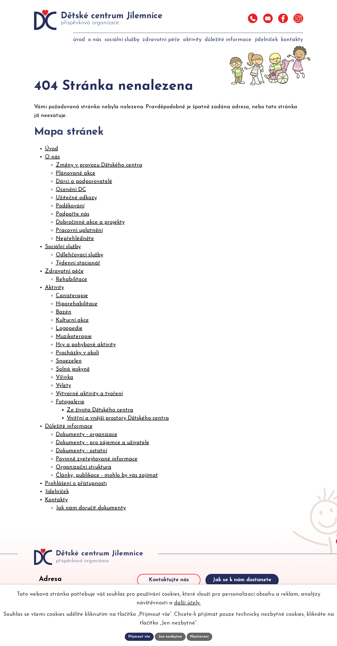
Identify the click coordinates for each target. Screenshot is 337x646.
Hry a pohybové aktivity (86, 344)
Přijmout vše (138, 636)
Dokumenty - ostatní (81, 451)
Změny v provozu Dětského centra (99, 165)
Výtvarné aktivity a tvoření (89, 393)
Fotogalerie (70, 402)
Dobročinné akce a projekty (90, 222)
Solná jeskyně (73, 369)
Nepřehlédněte (75, 238)
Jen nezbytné (171, 636)
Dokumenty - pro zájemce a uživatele (102, 442)
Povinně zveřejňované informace (97, 459)
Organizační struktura (83, 467)
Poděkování (70, 206)
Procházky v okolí (77, 353)
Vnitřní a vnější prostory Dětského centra (118, 418)
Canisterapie (72, 296)
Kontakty (56, 500)
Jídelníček (57, 491)
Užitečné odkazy (76, 198)
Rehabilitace (71, 279)
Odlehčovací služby (79, 255)
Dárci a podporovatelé (84, 181)
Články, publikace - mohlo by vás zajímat (107, 475)
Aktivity (54, 287)
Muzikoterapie (74, 336)
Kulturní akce (72, 320)
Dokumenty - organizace (86, 434)
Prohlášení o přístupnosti (76, 483)
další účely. (187, 602)
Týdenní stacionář (78, 263)
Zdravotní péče (64, 271)
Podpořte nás (72, 214)
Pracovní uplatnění (79, 230)
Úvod (51, 149)
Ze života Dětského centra (100, 410)
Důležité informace (69, 426)
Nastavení (201, 636)
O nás (52, 157)
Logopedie (69, 328)
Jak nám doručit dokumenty (91, 508)
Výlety (63, 385)
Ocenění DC (71, 189)
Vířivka (64, 377)
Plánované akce (75, 173)
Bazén (63, 312)
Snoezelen (69, 361)
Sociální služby (63, 247)
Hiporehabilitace (77, 304)
